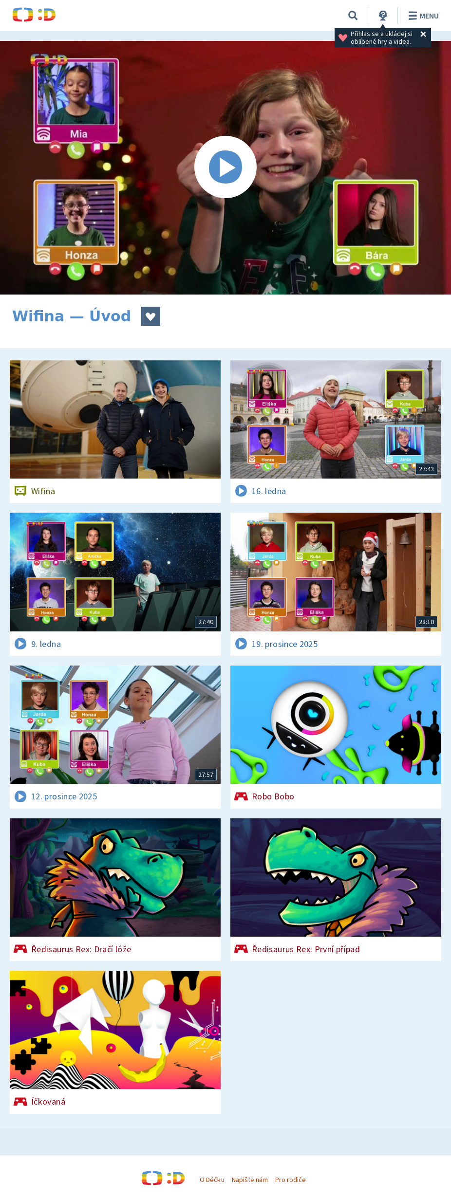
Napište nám (250, 1179)
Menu (422, 15)
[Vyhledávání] (353, 15)
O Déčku (212, 1179)
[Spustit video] (225, 168)
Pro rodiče (290, 1179)
